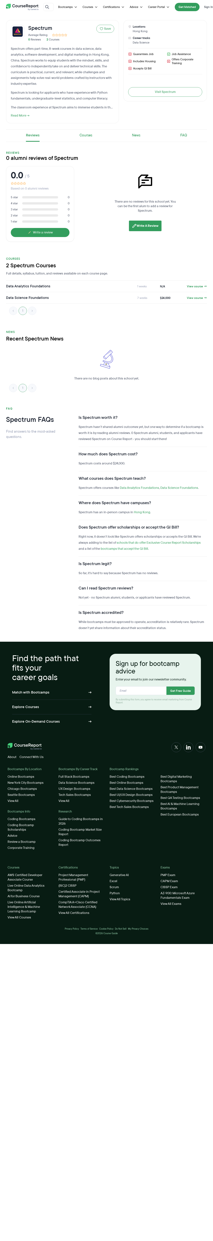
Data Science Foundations (179, 488)
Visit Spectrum (165, 92)
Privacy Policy (72, 928)
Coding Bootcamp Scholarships (21, 827)
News (136, 135)
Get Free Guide (180, 691)
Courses (90, 7)
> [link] (32, 311)
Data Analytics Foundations (139, 488)
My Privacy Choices (138, 928)
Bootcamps (68, 7)
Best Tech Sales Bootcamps (129, 807)
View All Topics (120, 899)
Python (115, 893)
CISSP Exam (169, 887)
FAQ (183, 135)
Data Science (141, 42)
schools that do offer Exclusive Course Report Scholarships (159, 542)
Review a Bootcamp (22, 842)
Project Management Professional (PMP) (73, 877)
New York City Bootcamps (26, 783)
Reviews (33, 135)
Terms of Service (89, 928)
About (12, 757)
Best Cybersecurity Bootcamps (132, 801)
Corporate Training (21, 848)
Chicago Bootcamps (22, 789)
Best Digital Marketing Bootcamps (176, 778)
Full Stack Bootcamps (74, 776)
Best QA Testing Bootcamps (180, 798)
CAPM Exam (169, 881)
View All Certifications (74, 913)
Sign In (208, 7)
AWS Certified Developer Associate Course (25, 877)
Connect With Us (32, 757)
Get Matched (187, 7)
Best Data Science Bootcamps (131, 789)
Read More (20, 115)
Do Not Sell (120, 928)
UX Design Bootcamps (74, 789)
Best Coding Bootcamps (127, 776)
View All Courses (19, 917)
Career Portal (159, 7)
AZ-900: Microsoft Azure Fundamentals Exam (178, 895)
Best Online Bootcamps (126, 783)
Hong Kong (140, 31)
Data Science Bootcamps (76, 783)
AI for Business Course (24, 896)
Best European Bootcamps (180, 814)
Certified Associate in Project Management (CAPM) (79, 894)
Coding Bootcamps (21, 819)
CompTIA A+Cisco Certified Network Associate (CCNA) (78, 904)
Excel (113, 881)
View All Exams (171, 904)
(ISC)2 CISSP (67, 885)
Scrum (114, 887)
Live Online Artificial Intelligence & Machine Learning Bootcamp (24, 907)
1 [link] (22, 311)
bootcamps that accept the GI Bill (124, 549)
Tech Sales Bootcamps (75, 795)
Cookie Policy (106, 928)
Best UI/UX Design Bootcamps (131, 795)
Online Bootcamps (21, 776)
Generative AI (119, 875)
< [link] (13, 311)
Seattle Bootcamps (21, 795)
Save (105, 28)
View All (13, 801)
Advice (137, 7)
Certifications (114, 7)
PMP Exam (168, 875)
